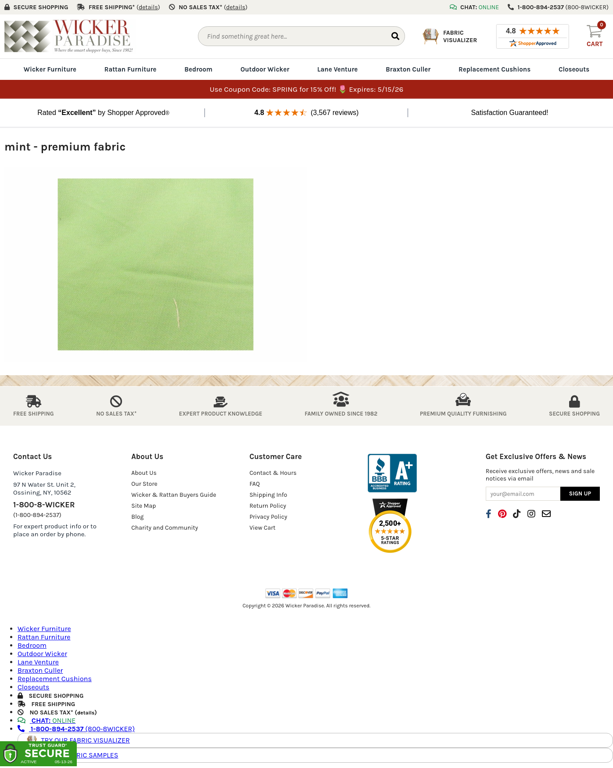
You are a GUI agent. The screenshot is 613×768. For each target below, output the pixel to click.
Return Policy (267, 506)
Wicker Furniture (50, 69)
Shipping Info (268, 495)
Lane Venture (337, 69)
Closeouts (574, 69)
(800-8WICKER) (76, 729)
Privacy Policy (268, 516)
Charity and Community (164, 527)
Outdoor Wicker (264, 69)
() (148, 7)
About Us (144, 473)
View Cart (262, 527)
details (85, 713)
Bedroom (198, 69)
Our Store (144, 484)
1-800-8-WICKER (44, 505)
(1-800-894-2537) (37, 515)
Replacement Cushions (495, 69)
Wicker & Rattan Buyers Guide (173, 495)
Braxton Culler (408, 69)
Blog (137, 516)
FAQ (254, 484)
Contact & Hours (273, 473)
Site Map (143, 506)
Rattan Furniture (130, 69)
